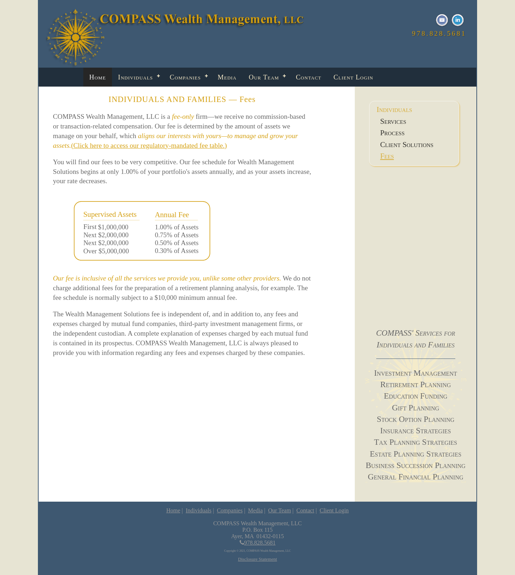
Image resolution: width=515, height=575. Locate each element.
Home (97, 77)
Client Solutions (406, 144)
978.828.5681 (258, 543)
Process (392, 132)
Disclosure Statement (257, 559)
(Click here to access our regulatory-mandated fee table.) (149, 145)
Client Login (353, 77)
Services (393, 121)
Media (227, 77)
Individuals (135, 77)
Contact (308, 77)
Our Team (264, 77)
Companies (185, 77)
